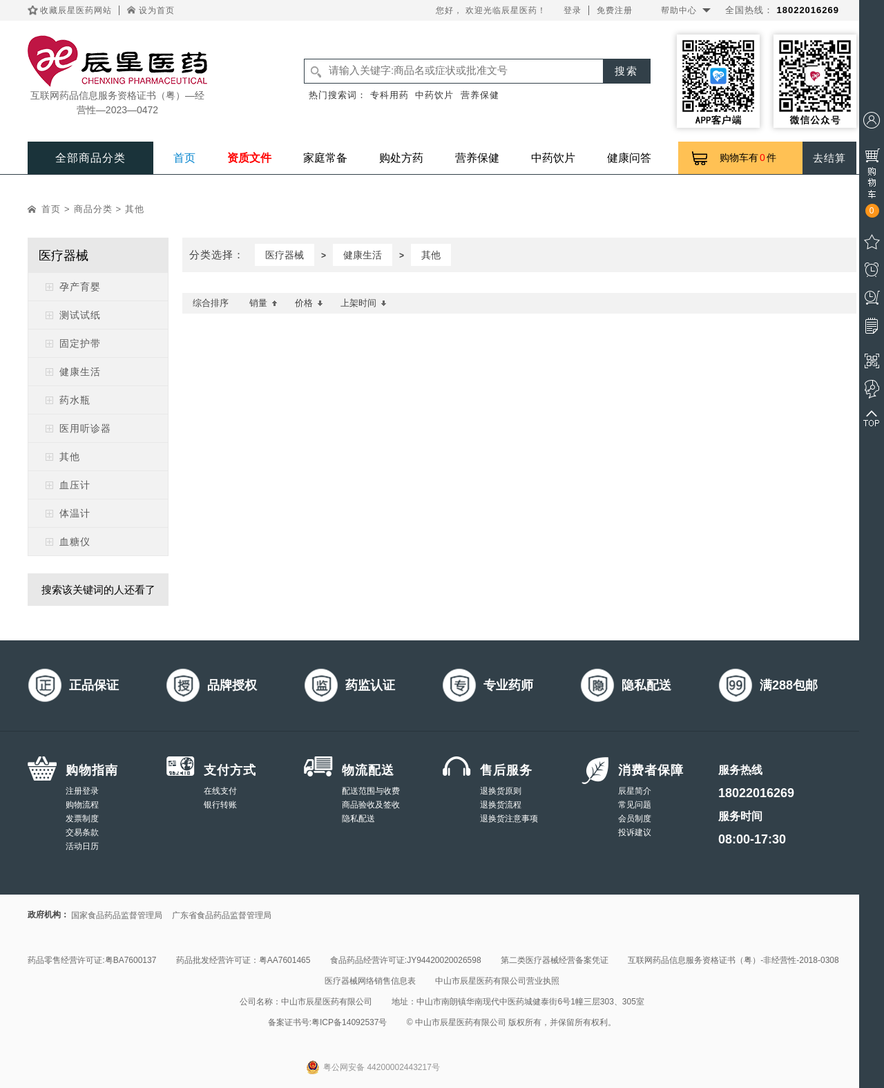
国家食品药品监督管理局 (116, 915)
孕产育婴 (80, 286)
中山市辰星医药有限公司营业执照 (497, 981)
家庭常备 (325, 158)
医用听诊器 (85, 428)
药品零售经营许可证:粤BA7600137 (92, 960)
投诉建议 (634, 832)
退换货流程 (500, 805)
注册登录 (82, 791)
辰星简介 (634, 791)
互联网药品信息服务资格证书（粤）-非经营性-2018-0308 (733, 960)
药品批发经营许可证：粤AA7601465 (243, 960)
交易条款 (82, 832)
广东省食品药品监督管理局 (221, 915)
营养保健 (480, 95)
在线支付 (220, 791)
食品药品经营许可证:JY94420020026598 (405, 960)
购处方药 (401, 158)
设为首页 (157, 10)
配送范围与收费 (371, 791)
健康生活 (80, 371)
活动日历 (82, 846)
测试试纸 (80, 315)
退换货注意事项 (509, 818)
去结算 (829, 158)
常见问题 (634, 805)
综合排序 (211, 303)
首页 (184, 158)
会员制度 (634, 818)
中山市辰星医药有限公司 (326, 1001)
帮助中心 (679, 10)
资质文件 (249, 158)
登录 (573, 10)
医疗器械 (284, 254)
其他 (134, 209)
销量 (263, 303)
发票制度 (82, 818)
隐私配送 (358, 818)
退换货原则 (500, 791)
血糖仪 (74, 541)
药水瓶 (74, 399)
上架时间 (363, 303)
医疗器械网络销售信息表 (370, 981)
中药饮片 (434, 95)
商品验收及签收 (371, 805)
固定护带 (80, 343)
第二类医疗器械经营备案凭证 (554, 960)
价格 (309, 303)
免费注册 (615, 10)
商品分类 (93, 209)
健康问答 (629, 158)
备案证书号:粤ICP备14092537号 (327, 1022)
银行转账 (220, 805)
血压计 (74, 484)
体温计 (74, 513)
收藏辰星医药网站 (76, 10)
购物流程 (82, 805)
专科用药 (389, 95)
